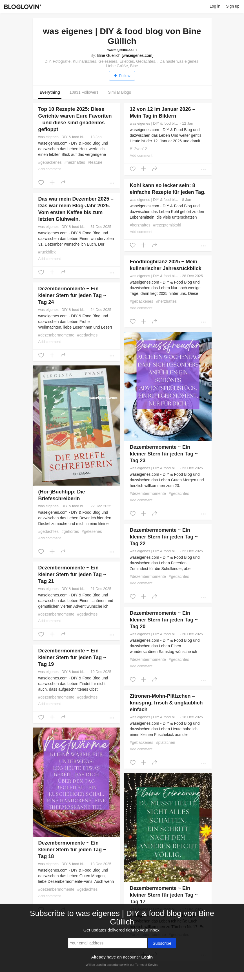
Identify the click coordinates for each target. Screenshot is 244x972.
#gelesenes (92, 531)
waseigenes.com (122, 49)
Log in (215, 6)
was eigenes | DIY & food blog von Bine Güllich (63, 137)
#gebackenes (50, 162)
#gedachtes (87, 335)
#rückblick (47, 252)
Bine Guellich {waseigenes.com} (125, 55)
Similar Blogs (119, 92)
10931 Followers (84, 92)
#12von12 (138, 149)
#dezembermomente (56, 335)
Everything (50, 92)
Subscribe (162, 943)
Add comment (49, 169)
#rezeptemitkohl (167, 225)
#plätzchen (165, 742)
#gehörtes (70, 531)
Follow (122, 75)
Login (147, 957)
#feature (95, 162)
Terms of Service (146, 964)
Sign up (232, 6)
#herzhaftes (75, 162)
